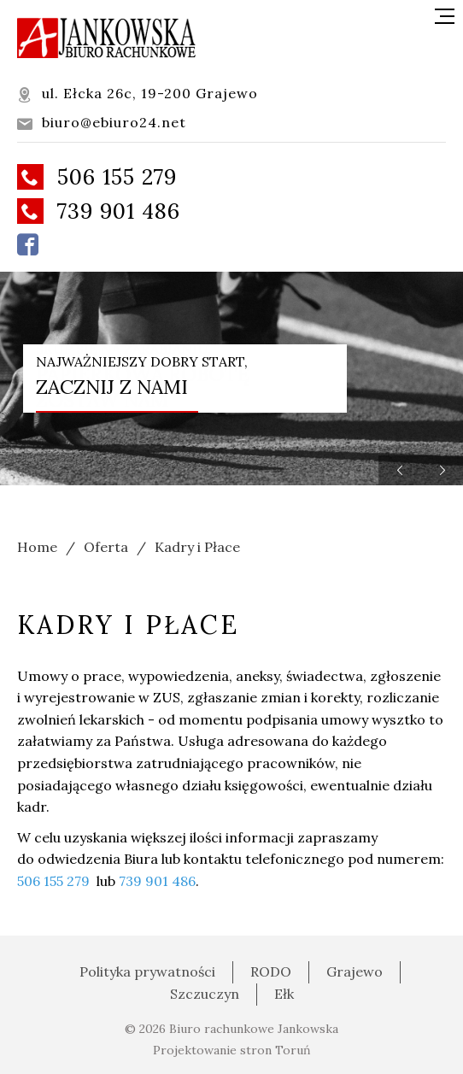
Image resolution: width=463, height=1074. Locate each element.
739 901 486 (98, 211)
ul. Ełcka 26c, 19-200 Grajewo (137, 94)
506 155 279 (97, 177)
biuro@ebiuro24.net (101, 123)
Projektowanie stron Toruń (232, 1050)
